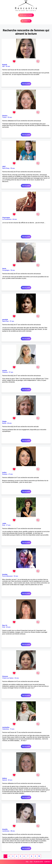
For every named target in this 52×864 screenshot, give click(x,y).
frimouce (5, 676)
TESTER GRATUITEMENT (26, 15)
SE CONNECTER (26, 21)
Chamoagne (6, 217)
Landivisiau (5, 831)
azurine (4, 370)
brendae (4, 574)
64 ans (15, 219)
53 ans (10, 117)
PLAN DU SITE (38, 862)
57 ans (12, 321)
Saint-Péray (5, 168)
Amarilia (5, 829)
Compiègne (5, 270)
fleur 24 (4, 625)
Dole (3, 525)
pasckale (5, 319)
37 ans (8, 525)
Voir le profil (26, 84)
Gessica (4, 115)
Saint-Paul (5, 321)
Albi (3, 66)
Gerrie (4, 268)
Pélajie (4, 421)
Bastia (4, 423)
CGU (31, 862)
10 (39, 856)
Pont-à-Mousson (7, 576)
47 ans (10, 474)
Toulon (4, 117)
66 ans (9, 423)
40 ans (10, 780)
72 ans (12, 729)
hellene (4, 778)
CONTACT (47, 862)
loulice (4, 472)
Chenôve (5, 372)
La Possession (6, 219)
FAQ (27, 862)
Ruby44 (4, 65)
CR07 (4, 166)
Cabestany (5, 729)
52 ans (16, 576)
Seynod (4, 780)
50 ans (8, 66)
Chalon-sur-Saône (7, 678)
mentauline (5, 727)
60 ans (8, 627)
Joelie (4, 523)
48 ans (13, 831)
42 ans (17, 678)
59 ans (13, 168)
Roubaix (4, 474)
